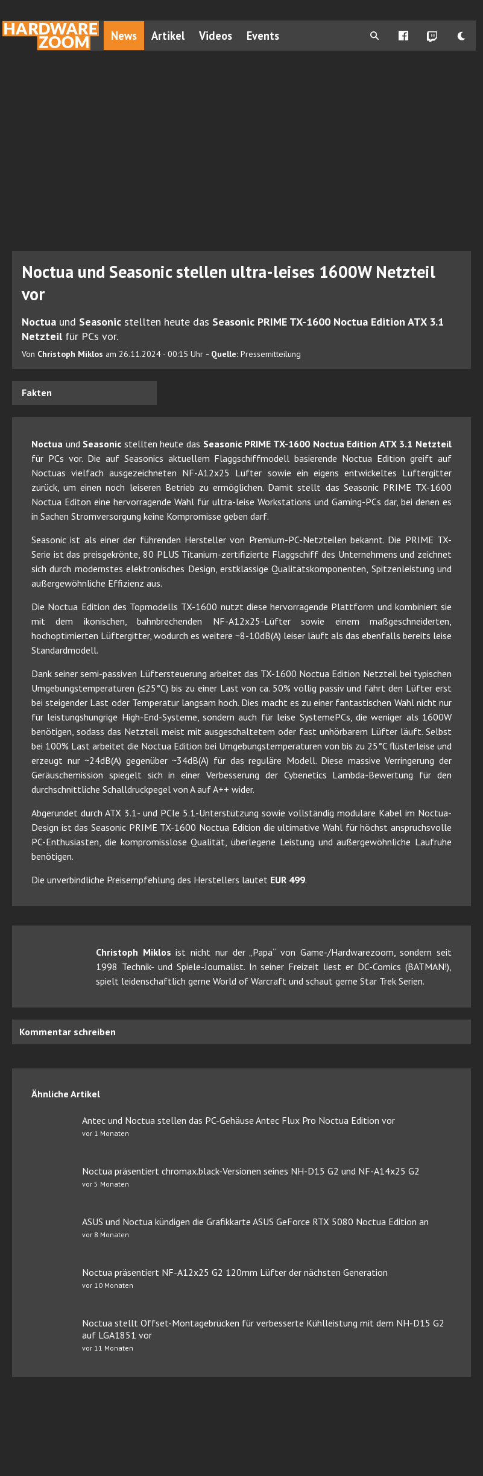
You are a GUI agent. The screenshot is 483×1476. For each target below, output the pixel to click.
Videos (215, 35)
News (124, 35)
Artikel (168, 35)
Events (263, 35)
